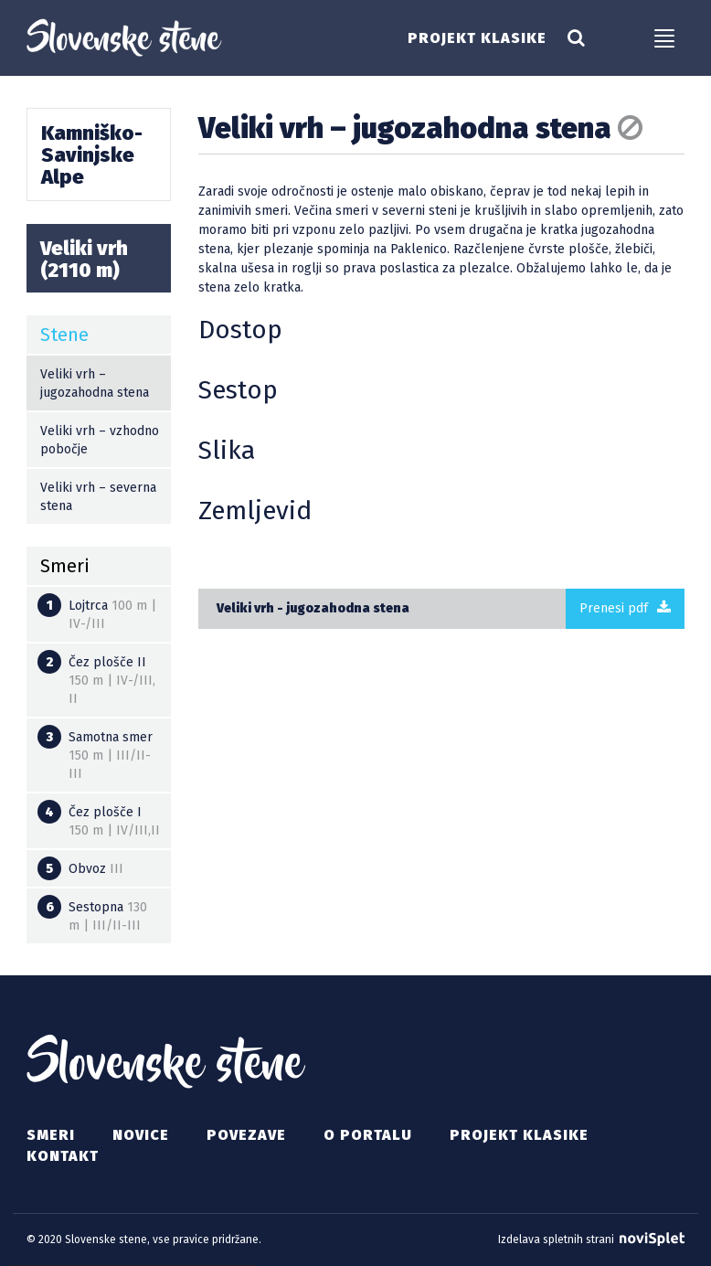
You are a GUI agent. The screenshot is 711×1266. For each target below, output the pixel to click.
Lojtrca (96, 612)
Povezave (246, 1135)
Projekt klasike (477, 38)
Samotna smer (95, 753)
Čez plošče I (98, 819)
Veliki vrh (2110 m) (84, 259)
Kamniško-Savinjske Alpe (92, 155)
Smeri (51, 1135)
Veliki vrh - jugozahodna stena (313, 608)
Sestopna (92, 914)
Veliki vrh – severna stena (98, 497)
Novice (140, 1135)
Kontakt (63, 1156)
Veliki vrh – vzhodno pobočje (99, 440)
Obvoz (80, 868)
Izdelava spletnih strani (591, 1239)
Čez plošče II (96, 678)
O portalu (368, 1135)
